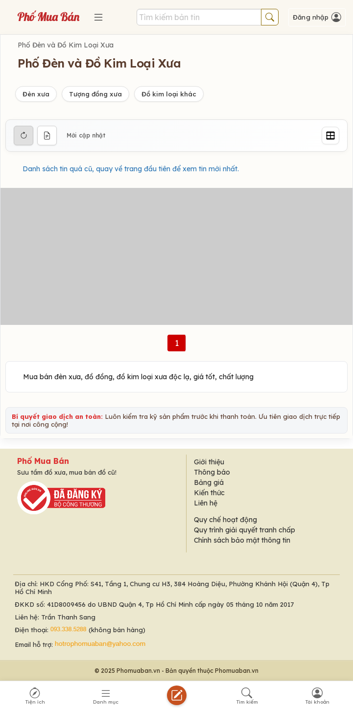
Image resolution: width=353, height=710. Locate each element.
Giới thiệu (209, 462)
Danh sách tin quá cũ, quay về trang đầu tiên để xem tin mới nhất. (131, 168)
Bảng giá (209, 482)
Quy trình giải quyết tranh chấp (244, 530)
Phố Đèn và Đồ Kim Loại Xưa (66, 45)
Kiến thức (209, 492)
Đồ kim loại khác (168, 94)
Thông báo (212, 472)
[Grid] (330, 135)
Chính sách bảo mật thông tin (242, 540)
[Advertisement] (176, 256)
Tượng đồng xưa (95, 94)
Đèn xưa (36, 94)
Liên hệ (205, 503)
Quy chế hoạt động (225, 519)
